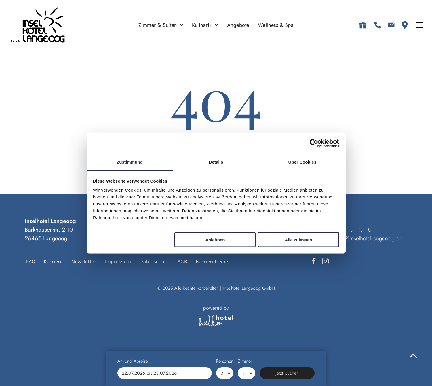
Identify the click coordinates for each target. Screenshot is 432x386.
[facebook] (314, 262)
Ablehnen (215, 239)
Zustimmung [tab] (130, 162)
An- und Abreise (132, 361)
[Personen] (225, 373)
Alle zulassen (298, 239)
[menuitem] (161, 25)
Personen (224, 361)
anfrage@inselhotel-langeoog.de (365, 238)
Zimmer (245, 361)
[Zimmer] (246, 373)
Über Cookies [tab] (302, 162)
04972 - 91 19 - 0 (351, 230)
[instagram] (325, 262)
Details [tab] (216, 162)
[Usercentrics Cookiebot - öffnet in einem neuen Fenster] (314, 143)
